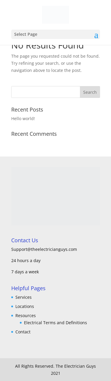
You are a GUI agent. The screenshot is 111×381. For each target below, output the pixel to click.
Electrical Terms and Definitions (55, 322)
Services (23, 297)
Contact (22, 332)
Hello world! (23, 118)
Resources (25, 315)
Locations (24, 306)
